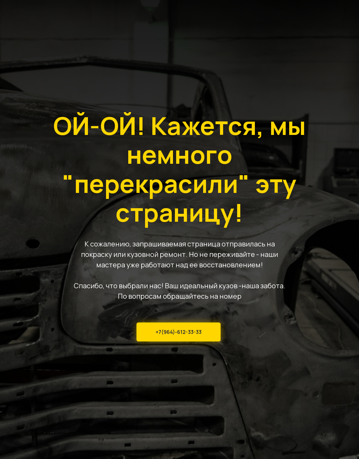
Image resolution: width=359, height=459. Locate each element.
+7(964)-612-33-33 (179, 331)
